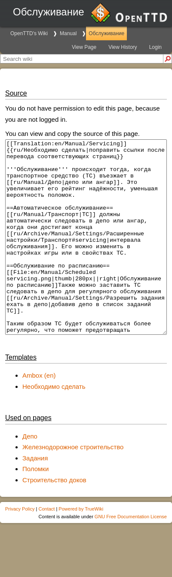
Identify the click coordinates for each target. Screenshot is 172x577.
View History (122, 47)
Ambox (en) (39, 414)
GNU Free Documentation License (131, 555)
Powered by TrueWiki (80, 547)
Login (155, 47)
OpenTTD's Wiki (29, 33)
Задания (35, 496)
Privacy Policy (19, 547)
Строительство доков (54, 518)
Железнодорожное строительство (72, 485)
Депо (29, 474)
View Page (84, 47)
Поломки (35, 507)
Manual (68, 33)
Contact (46, 547)
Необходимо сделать (53, 425)
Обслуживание (106, 33)
